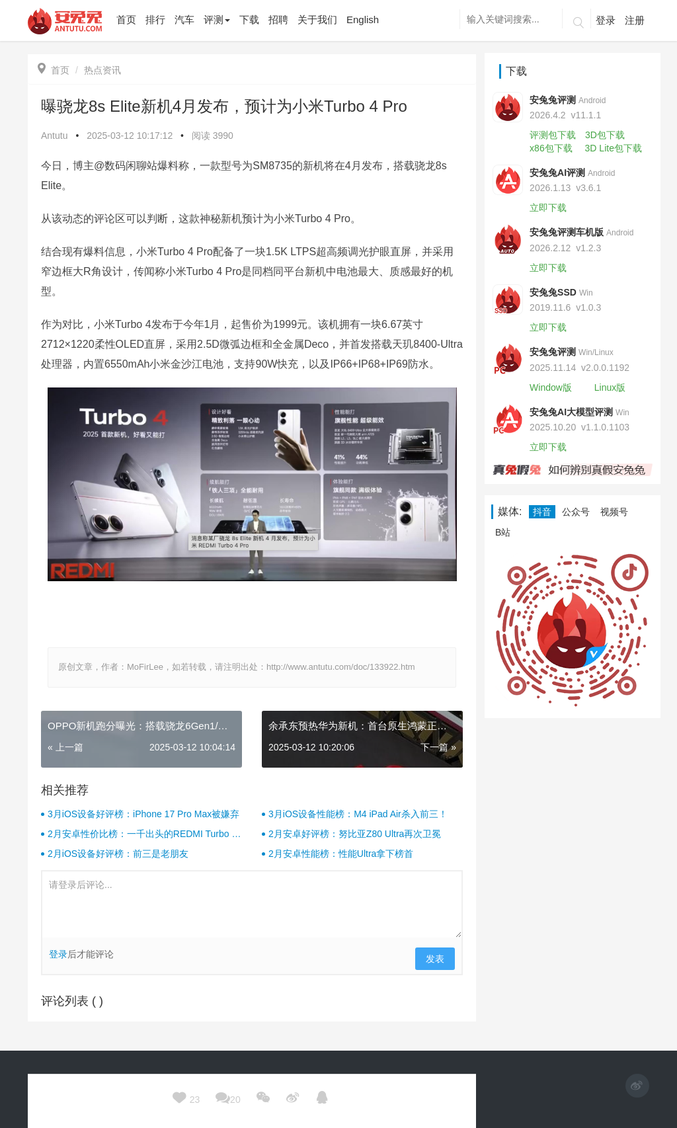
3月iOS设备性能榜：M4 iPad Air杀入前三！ (358, 814)
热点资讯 (102, 70)
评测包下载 (553, 135)
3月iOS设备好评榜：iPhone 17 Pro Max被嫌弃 (143, 814)
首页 (53, 70)
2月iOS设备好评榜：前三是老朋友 (118, 853)
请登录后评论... (251, 904)
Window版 (551, 387)
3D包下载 (605, 135)
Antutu (54, 135)
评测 (217, 19)
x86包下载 (551, 148)
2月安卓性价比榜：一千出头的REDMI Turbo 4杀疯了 (142, 834)
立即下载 (548, 207)
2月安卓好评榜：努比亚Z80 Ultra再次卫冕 (354, 833)
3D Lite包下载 (613, 148)
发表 (435, 958)
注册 (635, 20)
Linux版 (609, 387)
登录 (606, 20)
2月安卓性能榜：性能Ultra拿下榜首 (340, 853)
